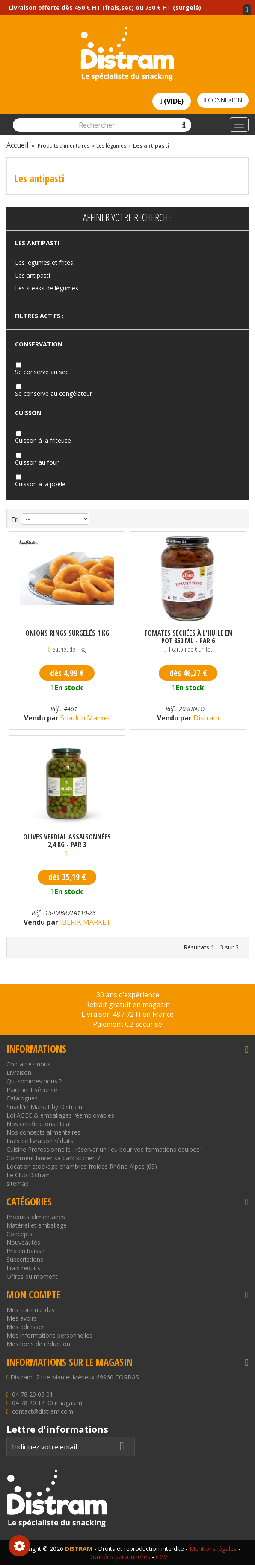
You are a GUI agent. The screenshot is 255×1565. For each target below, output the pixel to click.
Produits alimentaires (35, 1217)
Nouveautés (23, 1242)
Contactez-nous (28, 1064)
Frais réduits (23, 1268)
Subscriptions (24, 1259)
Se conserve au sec (41, 372)
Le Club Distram (28, 1175)
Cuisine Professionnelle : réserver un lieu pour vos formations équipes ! (104, 1149)
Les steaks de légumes (46, 288)
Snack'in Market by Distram (44, 1107)
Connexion (223, 100)
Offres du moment (32, 1276)
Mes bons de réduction (38, 1344)
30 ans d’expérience (127, 994)
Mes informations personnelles (49, 1335)
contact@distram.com (42, 1411)
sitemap (17, 1183)
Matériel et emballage (36, 1225)
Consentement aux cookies (19, 1545)
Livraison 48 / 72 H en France (127, 1014)
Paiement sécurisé (31, 1090)
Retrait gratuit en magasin (127, 1004)
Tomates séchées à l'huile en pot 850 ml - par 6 (188, 637)
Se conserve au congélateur (53, 393)
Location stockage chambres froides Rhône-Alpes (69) (81, 1166)
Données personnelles (119, 1557)
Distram (205, 718)
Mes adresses (25, 1327)
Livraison (18, 1072)
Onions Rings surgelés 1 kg (67, 633)
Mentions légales (213, 1549)
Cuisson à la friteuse (43, 440)
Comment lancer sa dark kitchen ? (53, 1158)
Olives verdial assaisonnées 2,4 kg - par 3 (67, 840)
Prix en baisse (25, 1251)
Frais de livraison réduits (39, 1141)
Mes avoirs (21, 1318)
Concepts (19, 1234)
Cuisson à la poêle (40, 484)
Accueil (17, 145)
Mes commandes (30, 1310)
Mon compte (33, 1294)
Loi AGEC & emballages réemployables (60, 1115)
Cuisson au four (37, 462)
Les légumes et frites (44, 262)
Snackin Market (84, 718)
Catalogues (22, 1098)
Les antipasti (32, 275)
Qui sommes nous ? (34, 1081)
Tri (14, 519)
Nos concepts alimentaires (43, 1132)
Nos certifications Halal (38, 1124)
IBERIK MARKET (84, 922)
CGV (161, 1557)
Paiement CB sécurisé (127, 1024)
